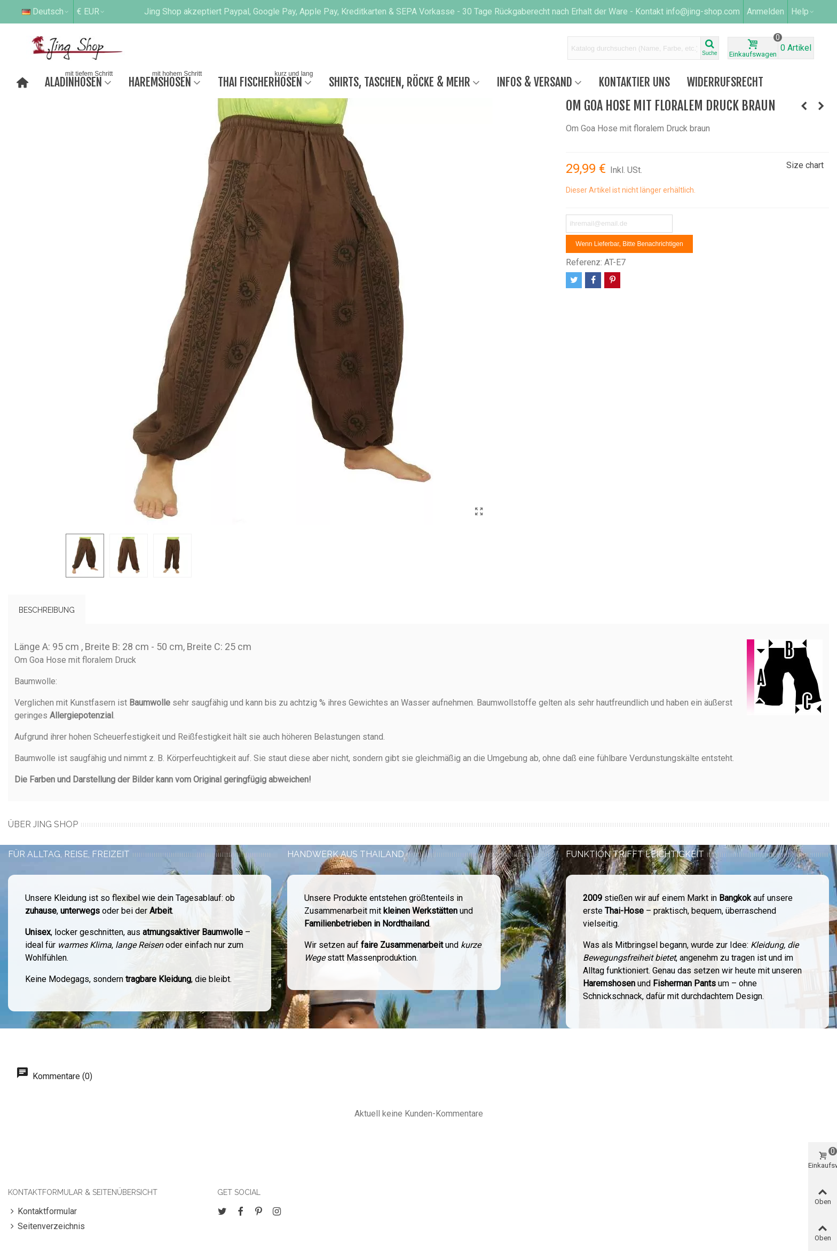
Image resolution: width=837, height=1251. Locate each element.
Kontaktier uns (634, 82)
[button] (803, 11)
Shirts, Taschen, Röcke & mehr (399, 82)
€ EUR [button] (91, 11)
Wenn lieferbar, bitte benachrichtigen (629, 244)
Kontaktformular (42, 1211)
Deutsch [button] (46, 11)
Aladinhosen (80, 81)
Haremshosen (166, 81)
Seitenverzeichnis (46, 1226)
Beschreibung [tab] (47, 610)
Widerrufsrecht (725, 82)
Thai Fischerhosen (266, 81)
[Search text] (634, 48)
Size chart (805, 165)
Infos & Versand (534, 82)
